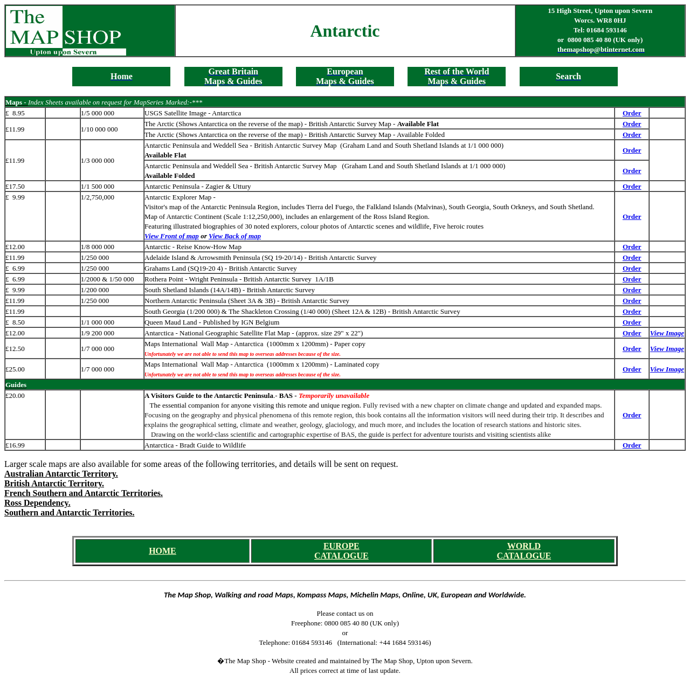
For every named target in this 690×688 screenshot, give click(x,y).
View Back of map (235, 236)
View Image (667, 333)
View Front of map (171, 236)
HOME (162, 550)
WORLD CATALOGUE (523, 550)
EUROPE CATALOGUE (341, 550)
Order (632, 113)
